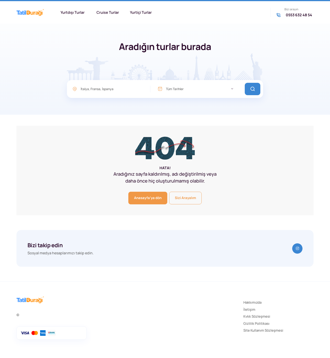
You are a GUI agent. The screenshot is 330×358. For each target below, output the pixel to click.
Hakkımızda (252, 302)
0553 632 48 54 (299, 15)
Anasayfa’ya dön (148, 197)
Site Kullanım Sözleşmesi (263, 330)
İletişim (249, 309)
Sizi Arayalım (185, 197)
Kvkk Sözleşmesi (256, 316)
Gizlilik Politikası (256, 323)
